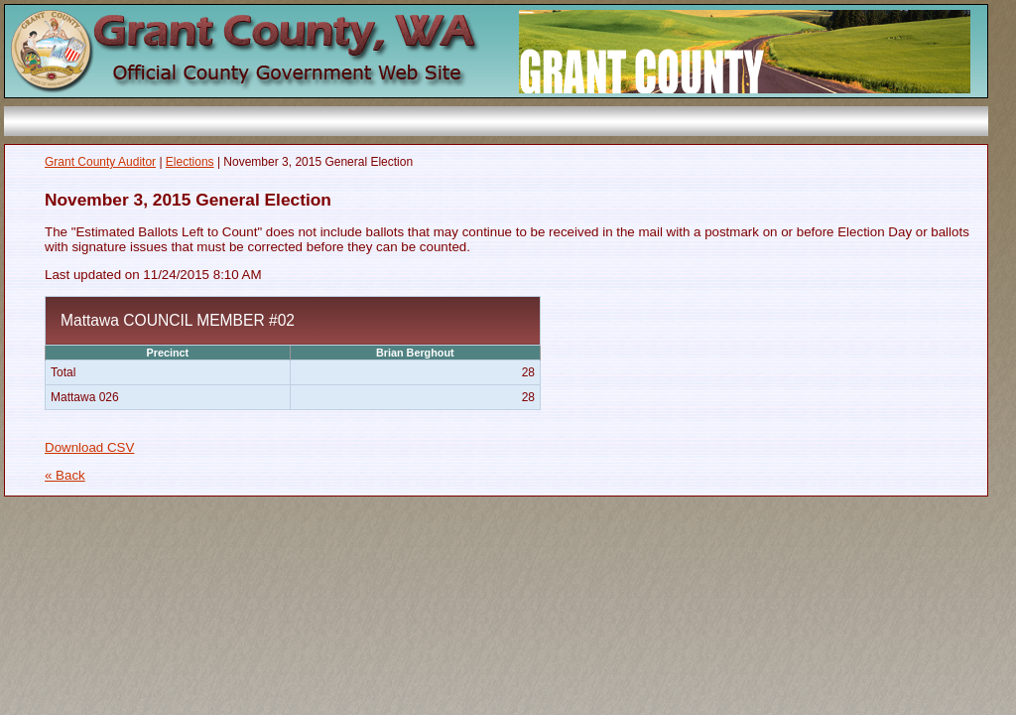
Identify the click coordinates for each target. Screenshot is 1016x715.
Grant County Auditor (100, 162)
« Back (65, 475)
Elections (190, 162)
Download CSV (89, 447)
